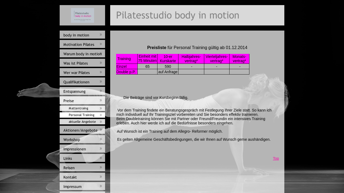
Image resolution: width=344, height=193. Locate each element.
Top (276, 158)
